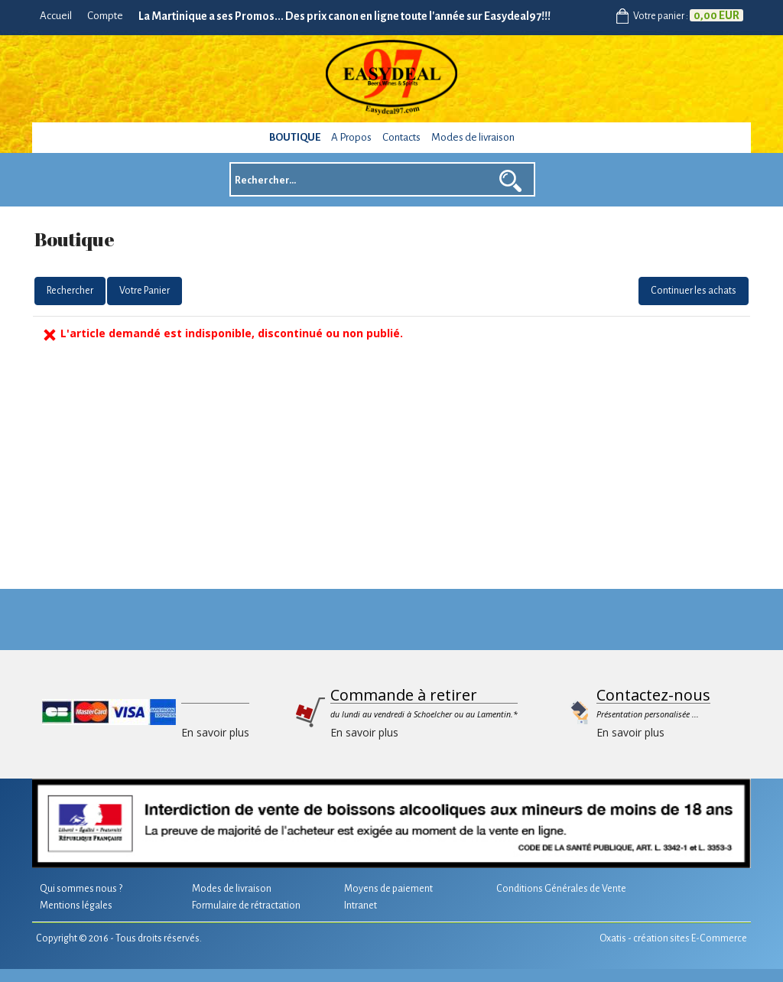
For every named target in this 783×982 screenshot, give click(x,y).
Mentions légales (76, 905)
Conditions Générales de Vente (561, 888)
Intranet (360, 905)
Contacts (401, 137)
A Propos (351, 137)
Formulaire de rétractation (246, 905)
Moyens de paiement (388, 888)
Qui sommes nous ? (81, 888)
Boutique (294, 137)
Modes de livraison (473, 137)
